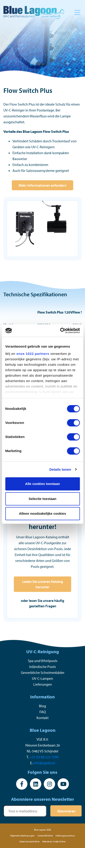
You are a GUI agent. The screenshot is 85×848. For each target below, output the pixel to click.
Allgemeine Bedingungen (22, 835)
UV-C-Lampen (42, 678)
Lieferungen (42, 684)
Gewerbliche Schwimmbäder (42, 672)
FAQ (42, 712)
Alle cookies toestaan (42, 484)
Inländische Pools (42, 666)
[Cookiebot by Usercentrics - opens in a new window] (60, 331)
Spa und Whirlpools (42, 660)
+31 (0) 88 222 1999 (43, 757)
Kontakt (42, 717)
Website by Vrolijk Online (54, 841)
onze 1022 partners (32, 354)
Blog (42, 706)
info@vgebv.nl (44, 763)
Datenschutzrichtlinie (29, 841)
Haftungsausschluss (65, 835)
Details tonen (60, 469)
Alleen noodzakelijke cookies (42, 513)
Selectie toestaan (42, 499)
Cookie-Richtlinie (45, 835)
